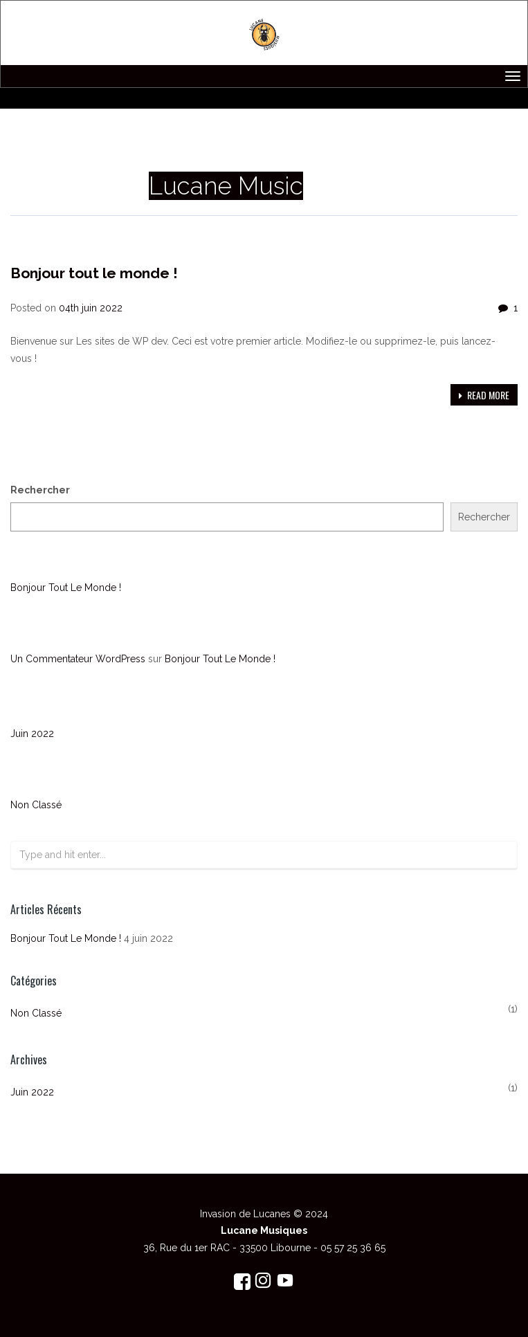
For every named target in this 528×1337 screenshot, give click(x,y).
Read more (484, 395)
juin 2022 (32, 733)
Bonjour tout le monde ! (94, 273)
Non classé (36, 245)
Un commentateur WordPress (77, 658)
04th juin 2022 (90, 307)
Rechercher (40, 489)
